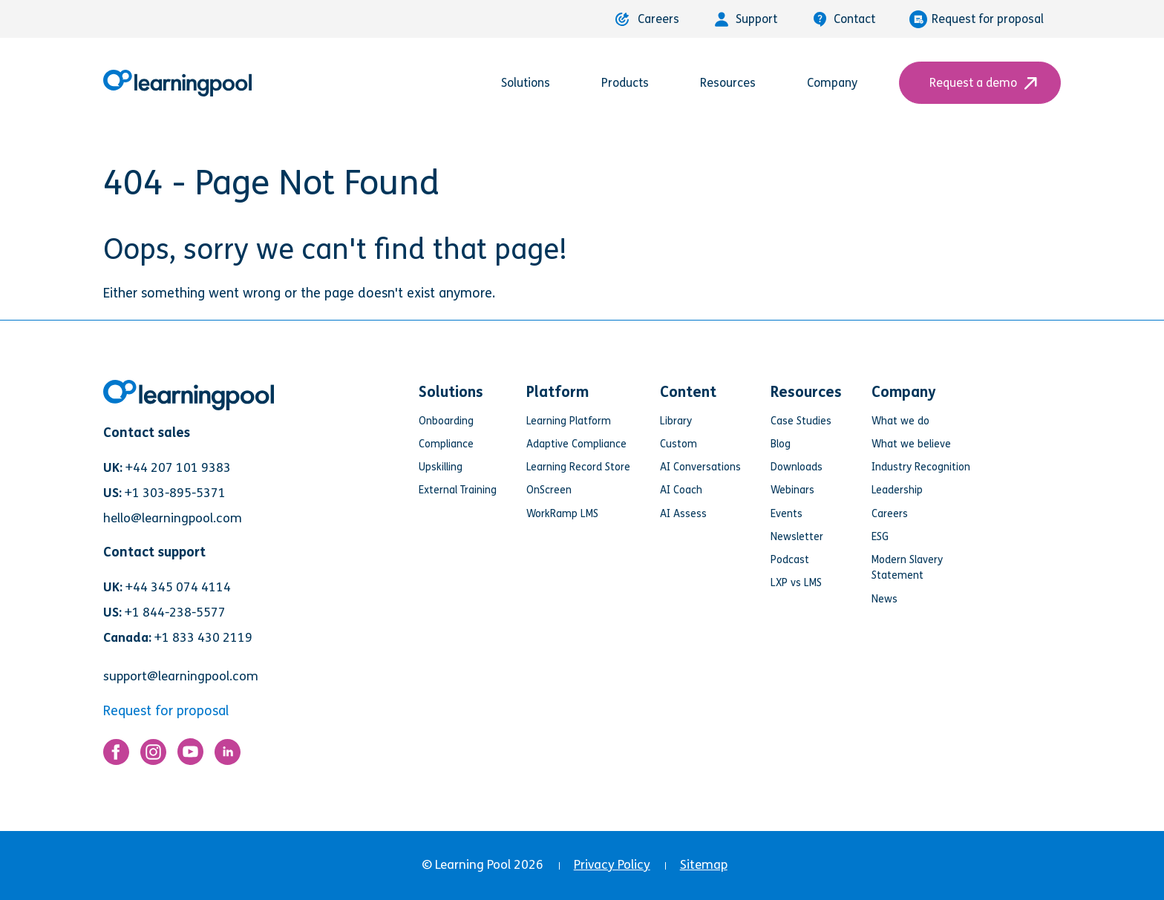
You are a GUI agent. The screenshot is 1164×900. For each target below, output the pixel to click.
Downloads (797, 467)
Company (840, 83)
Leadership (897, 490)
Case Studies (801, 421)
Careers (647, 19)
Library (676, 421)
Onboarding (446, 421)
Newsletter (797, 537)
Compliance (446, 444)
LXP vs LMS (796, 583)
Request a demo (979, 83)
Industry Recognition (921, 467)
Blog (781, 444)
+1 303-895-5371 (175, 493)
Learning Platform (568, 421)
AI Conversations (700, 467)
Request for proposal (976, 19)
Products (633, 83)
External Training (458, 490)
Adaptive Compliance (576, 444)
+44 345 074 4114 (178, 587)
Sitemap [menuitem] (704, 865)
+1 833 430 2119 (203, 638)
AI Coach (681, 490)
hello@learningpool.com (172, 518)
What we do (900, 421)
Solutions (534, 83)
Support (745, 19)
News (884, 599)
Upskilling (440, 467)
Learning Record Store (578, 467)
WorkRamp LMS (562, 514)
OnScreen (549, 490)
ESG (880, 537)
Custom (678, 444)
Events (786, 514)
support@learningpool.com (180, 676)
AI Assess (683, 514)
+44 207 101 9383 (178, 468)
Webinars (792, 490)
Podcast (790, 560)
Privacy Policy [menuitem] (612, 865)
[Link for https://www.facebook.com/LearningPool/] (116, 755)
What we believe (911, 444)
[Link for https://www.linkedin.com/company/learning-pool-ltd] (228, 755)
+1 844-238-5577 (175, 612)
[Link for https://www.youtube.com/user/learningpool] (190, 755)
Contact (843, 19)
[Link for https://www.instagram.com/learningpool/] (153, 755)
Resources (736, 83)
